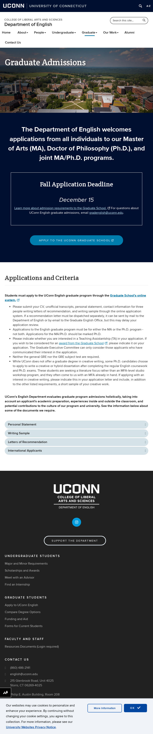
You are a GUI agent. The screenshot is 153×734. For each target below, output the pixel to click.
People (40, 33)
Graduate (89, 33)
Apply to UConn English (21, 605)
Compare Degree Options (22, 612)
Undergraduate (64, 33)
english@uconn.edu (24, 674)
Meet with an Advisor (19, 578)
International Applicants (25, 451)
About (23, 33)
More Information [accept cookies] (105, 708)
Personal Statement (22, 424)
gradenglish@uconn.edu (106, 213)
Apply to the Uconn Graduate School (76, 240)
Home (6, 33)
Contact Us (13, 43)
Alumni (129, 33)
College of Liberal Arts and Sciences (33, 19)
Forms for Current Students (23, 626)
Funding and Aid (16, 619)
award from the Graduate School (83, 343)
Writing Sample (19, 433)
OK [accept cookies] (135, 708)
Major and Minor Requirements (26, 564)
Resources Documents (20, 647)
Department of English (28, 24)
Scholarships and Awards (22, 571)
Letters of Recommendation (27, 442)
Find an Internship (17, 585)
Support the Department (75, 540)
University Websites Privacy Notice (31, 727)
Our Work (111, 33)
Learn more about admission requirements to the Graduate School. (62, 208)
